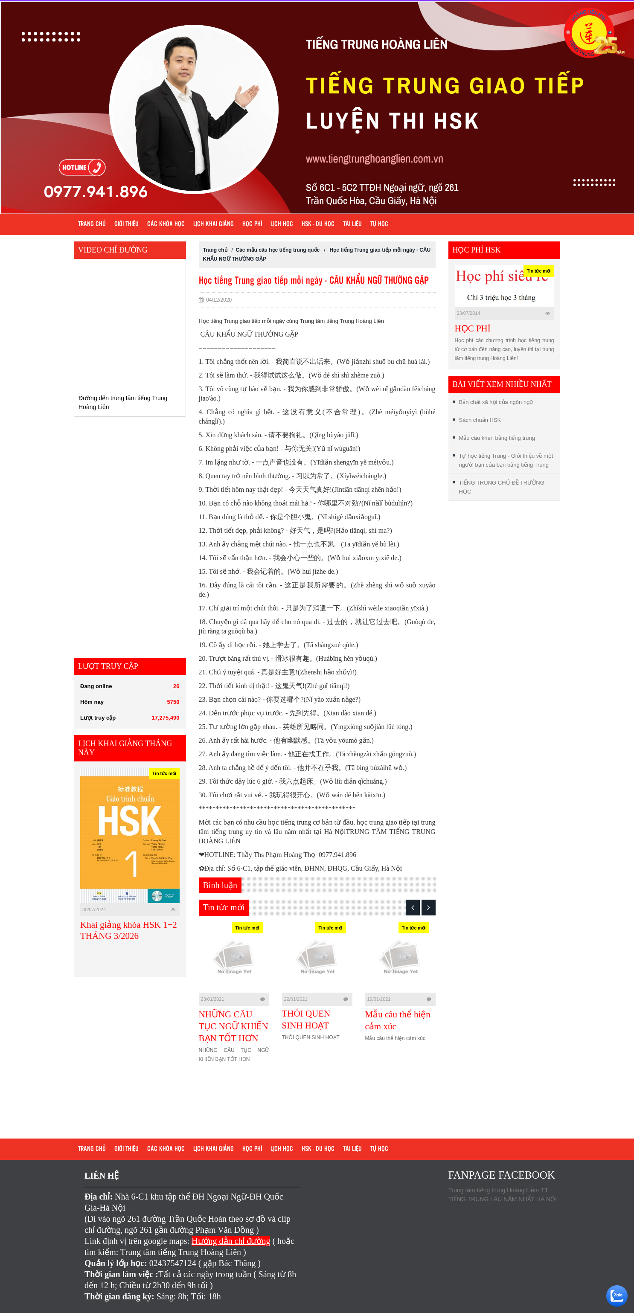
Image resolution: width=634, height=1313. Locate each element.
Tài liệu (352, 224)
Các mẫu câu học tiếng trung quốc (278, 250)
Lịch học (281, 224)
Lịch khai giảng (213, 224)
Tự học (379, 224)
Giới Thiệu (126, 224)
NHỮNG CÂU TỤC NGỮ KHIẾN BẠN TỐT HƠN (233, 1026)
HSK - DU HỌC (318, 224)
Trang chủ (92, 224)
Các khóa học (166, 224)
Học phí (252, 224)
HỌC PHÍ (473, 328)
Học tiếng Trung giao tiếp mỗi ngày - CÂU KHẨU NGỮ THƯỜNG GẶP (314, 280)
